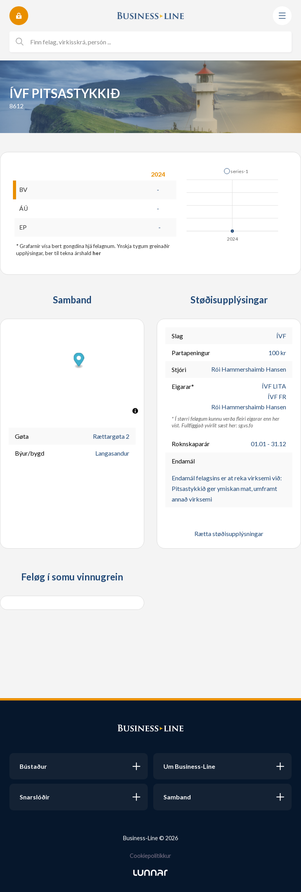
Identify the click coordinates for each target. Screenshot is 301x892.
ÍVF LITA (274, 386)
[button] (236, 171)
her (96, 253)
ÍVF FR (277, 397)
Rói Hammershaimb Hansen (248, 370)
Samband (177, 797)
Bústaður (33, 766)
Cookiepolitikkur (150, 855)
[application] (233, 202)
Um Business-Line (189, 766)
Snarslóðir (35, 797)
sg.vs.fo (245, 426)
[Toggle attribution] (135, 411)
